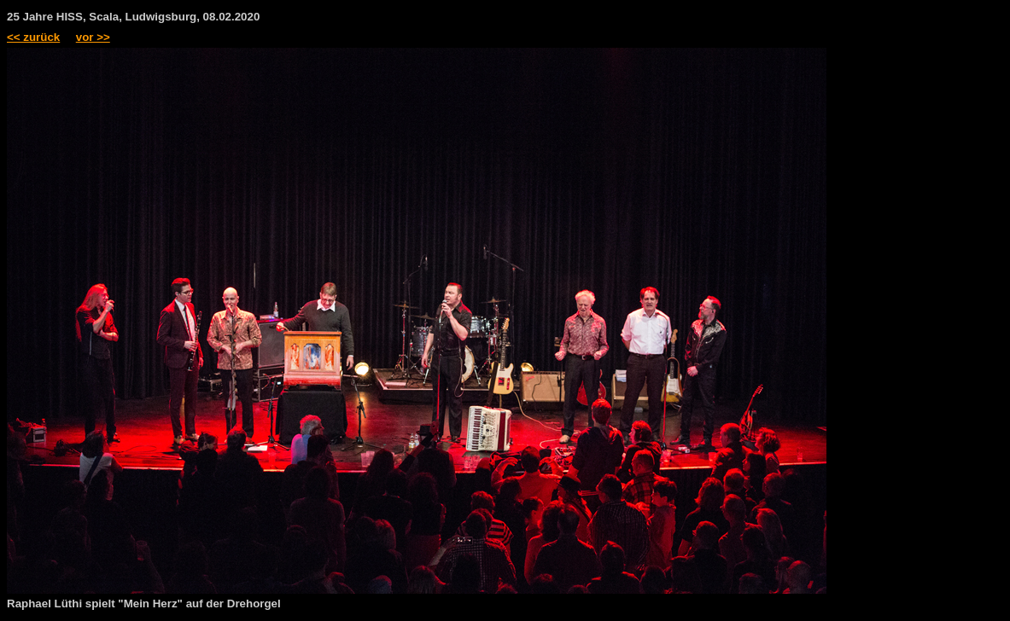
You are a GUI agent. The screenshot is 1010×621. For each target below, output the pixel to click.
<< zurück (33, 37)
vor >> (93, 37)
